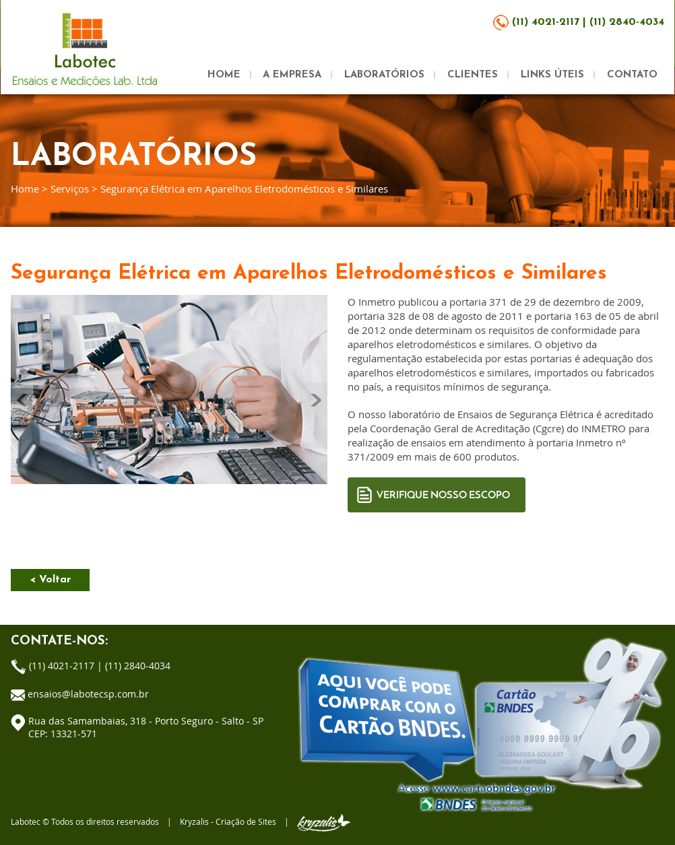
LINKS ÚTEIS (552, 75)
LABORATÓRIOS (384, 75)
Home (25, 188)
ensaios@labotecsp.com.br (88, 693)
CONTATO (632, 75)
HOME (223, 75)
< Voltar (50, 579)
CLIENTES (472, 75)
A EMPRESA (292, 75)
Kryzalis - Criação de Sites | (265, 821)
